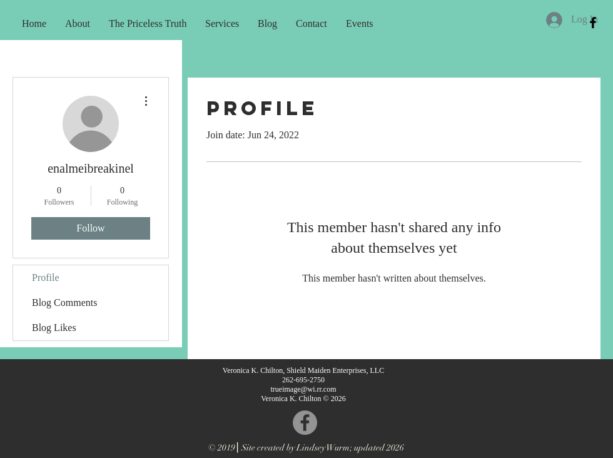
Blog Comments (64, 302)
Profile (45, 277)
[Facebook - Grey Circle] (305, 422)
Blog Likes (54, 327)
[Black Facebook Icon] (592, 22)
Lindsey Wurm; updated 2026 (350, 447)
